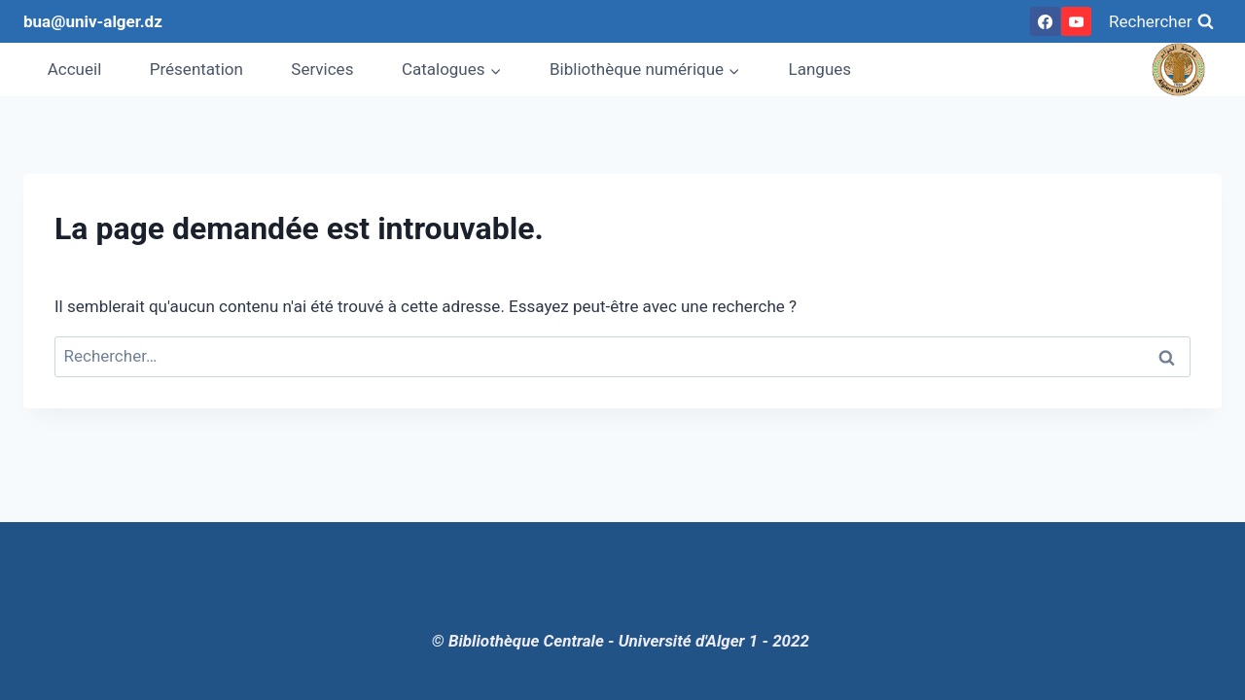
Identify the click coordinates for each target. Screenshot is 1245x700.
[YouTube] (1075, 21)
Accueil (75, 69)
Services (322, 69)
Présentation (196, 69)
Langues (820, 69)
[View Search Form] (1161, 21)
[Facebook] (1044, 21)
